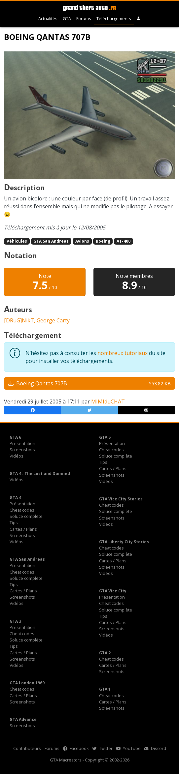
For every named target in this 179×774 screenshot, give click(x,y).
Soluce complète (115, 456)
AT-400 (123, 241)
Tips (103, 462)
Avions (82, 241)
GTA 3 (15, 621)
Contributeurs (27, 748)
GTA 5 (105, 437)
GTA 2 (105, 653)
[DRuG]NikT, (20, 320)
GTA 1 (105, 689)
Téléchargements (113, 18)
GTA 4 (15, 497)
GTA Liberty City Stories (124, 542)
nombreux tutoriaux (122, 353)
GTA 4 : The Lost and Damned (40, 473)
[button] (138, 18)
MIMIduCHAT (108, 401)
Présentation (22, 443)
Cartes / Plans (112, 468)
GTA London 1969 (27, 683)
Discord (155, 748)
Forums (83, 18)
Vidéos (16, 456)
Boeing (103, 241)
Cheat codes (111, 450)
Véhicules (17, 241)
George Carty (53, 320)
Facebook (76, 748)
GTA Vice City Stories (121, 499)
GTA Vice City (112, 591)
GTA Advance (23, 719)
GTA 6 (15, 437)
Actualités (47, 18)
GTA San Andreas (51, 241)
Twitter (102, 748)
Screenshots (22, 450)
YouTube (128, 748)
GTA (67, 18)
